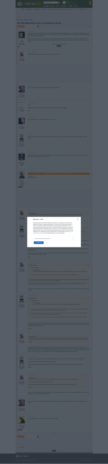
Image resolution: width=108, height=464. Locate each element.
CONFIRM (40, 242)
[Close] (78, 219)
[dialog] (54, 232)
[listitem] (54, 238)
